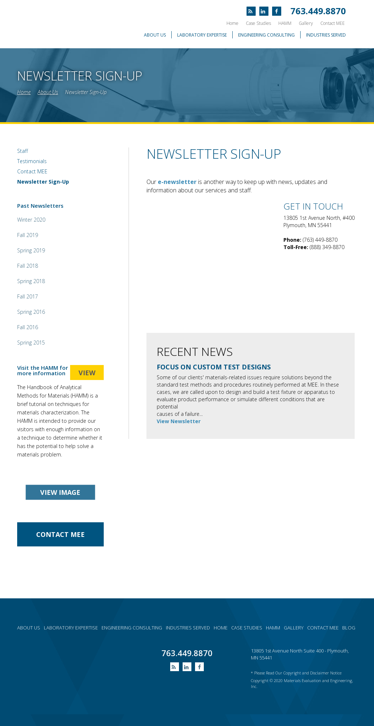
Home (232, 23)
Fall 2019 (27, 235)
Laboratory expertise (71, 627)
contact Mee (60, 534)
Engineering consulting (132, 627)
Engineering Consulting (266, 35)
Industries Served (326, 35)
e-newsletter (177, 182)
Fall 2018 (27, 265)
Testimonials (32, 161)
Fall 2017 (27, 296)
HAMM (284, 23)
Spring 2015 (31, 342)
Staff (22, 150)
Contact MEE (332, 23)
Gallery (306, 23)
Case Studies (258, 23)
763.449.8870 (318, 11)
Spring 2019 (31, 250)
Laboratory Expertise (202, 35)
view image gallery (60, 494)
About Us (155, 35)
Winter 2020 (31, 219)
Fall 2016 (27, 327)
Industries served (188, 627)
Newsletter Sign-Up (86, 92)
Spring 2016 (31, 311)
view (87, 372)
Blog (348, 627)
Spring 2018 (31, 281)
